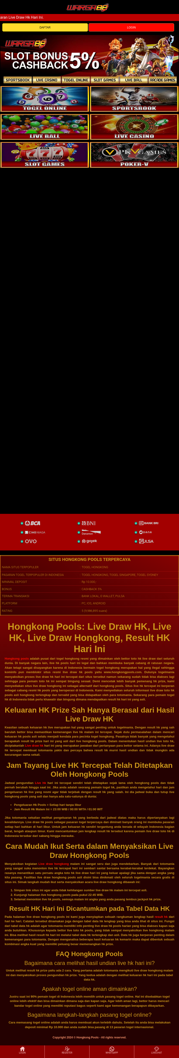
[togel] (44, 99)
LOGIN (131, 27)
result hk (161, 917)
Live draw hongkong (53, 864)
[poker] (44, 155)
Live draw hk (34, 745)
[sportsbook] (44, 127)
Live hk (40, 783)
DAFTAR (45, 27)
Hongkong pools (17, 658)
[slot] (134, 99)
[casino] (134, 127)
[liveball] (134, 155)
